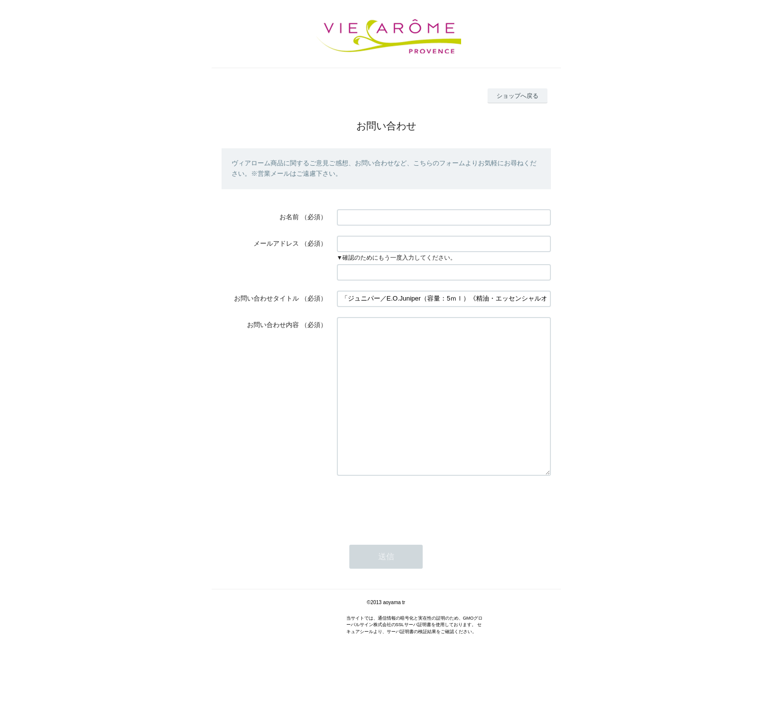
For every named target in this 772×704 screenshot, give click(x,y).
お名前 (289, 217)
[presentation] (413, 535)
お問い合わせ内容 (273, 325)
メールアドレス (276, 243)
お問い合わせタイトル (266, 298)
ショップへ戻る (517, 95)
